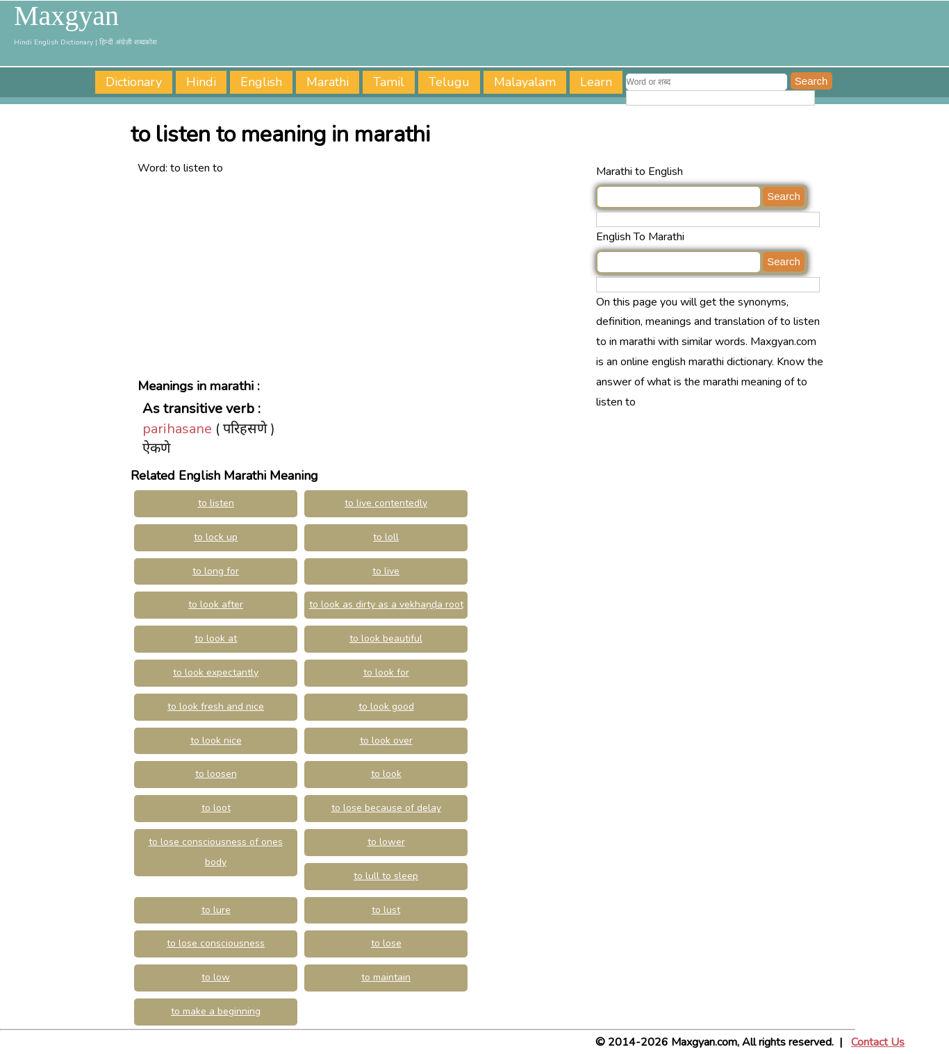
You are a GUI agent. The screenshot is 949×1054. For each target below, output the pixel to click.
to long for (215, 571)
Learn (596, 82)
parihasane (177, 428)
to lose (386, 943)
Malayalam (525, 82)
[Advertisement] (363, 275)
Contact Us (878, 1042)
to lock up (216, 537)
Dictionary (134, 82)
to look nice (216, 740)
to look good (386, 706)
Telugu (449, 82)
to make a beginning (216, 1011)
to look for (386, 672)
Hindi (201, 82)
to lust (386, 910)
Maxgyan (66, 16)
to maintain (386, 977)
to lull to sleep (386, 875)
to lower (386, 841)
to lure (216, 910)
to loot (216, 807)
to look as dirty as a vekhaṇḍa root (386, 604)
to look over (386, 740)
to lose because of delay (386, 807)
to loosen (216, 773)
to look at (216, 638)
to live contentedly (386, 503)
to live (385, 571)
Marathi (327, 82)
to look (386, 773)
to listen (216, 503)
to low (215, 977)
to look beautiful (385, 638)
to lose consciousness (216, 943)
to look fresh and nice (215, 706)
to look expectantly (215, 672)
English (261, 82)
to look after (215, 604)
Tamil (388, 82)
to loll (386, 537)
